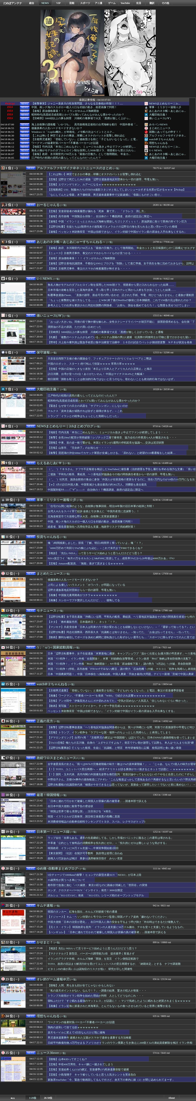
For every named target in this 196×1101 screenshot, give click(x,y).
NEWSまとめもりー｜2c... (164, 103)
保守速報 (43, 352)
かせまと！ (45, 942)
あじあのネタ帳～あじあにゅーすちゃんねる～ (71, 242)
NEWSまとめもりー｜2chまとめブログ (65, 426)
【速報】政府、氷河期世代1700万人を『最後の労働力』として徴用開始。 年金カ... (81, 154)
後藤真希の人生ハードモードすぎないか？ (56, 128)
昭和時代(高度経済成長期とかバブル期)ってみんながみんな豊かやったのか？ (77, 115)
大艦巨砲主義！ (158, 114)
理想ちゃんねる (158, 142)
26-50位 (48, 1097)
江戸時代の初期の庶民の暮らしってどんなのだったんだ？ (66, 158)
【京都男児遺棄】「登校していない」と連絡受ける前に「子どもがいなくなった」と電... (84, 139)
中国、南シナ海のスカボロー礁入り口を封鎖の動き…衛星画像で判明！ (74, 107)
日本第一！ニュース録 (53, 831)
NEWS (45, 3)
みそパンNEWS (158, 124)
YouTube (125, 3)
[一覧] (116, 168)
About (171, 1097)
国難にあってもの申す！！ (165, 131)
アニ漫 (98, 3)
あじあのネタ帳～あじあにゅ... (167, 110)
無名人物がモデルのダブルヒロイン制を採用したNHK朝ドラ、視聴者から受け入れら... (83, 150)
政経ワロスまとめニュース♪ (57, 758)
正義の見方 (45, 721)
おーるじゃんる (48, 205)
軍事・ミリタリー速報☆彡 (165, 107)
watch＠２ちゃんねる (161, 139)
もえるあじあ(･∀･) (50, 463)
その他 (165, 3)
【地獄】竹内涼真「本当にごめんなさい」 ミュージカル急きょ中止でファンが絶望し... (83, 147)
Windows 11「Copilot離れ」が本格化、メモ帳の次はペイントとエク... (72, 132)
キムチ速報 (45, 905)
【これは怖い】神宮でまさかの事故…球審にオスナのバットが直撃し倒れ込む (78, 136)
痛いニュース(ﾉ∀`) (160, 118)
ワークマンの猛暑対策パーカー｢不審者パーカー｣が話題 (65, 143)
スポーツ (85, 3)
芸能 (71, 3)
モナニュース (46, 610)
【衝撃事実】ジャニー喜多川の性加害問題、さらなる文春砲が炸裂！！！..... (77, 104)
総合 (31, 3)
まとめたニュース (159, 128)
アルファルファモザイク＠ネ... (167, 135)
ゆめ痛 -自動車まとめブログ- (58, 868)
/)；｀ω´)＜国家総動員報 (55, 647)
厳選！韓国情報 (48, 795)
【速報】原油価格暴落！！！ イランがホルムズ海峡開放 (65, 111)
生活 (138, 3)
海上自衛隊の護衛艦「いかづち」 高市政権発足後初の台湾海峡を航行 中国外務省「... (84, 125)
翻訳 (152, 3)
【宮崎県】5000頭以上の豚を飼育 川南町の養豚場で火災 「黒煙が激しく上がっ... (81, 118)
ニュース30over (48, 1053)
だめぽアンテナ (12, 3)
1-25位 (32, 1097)
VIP (58, 3)
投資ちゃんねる (48, 536)
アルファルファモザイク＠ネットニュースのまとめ (74, 168)
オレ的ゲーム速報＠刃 (53, 979)
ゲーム (112, 3)
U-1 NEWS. (155, 150)
